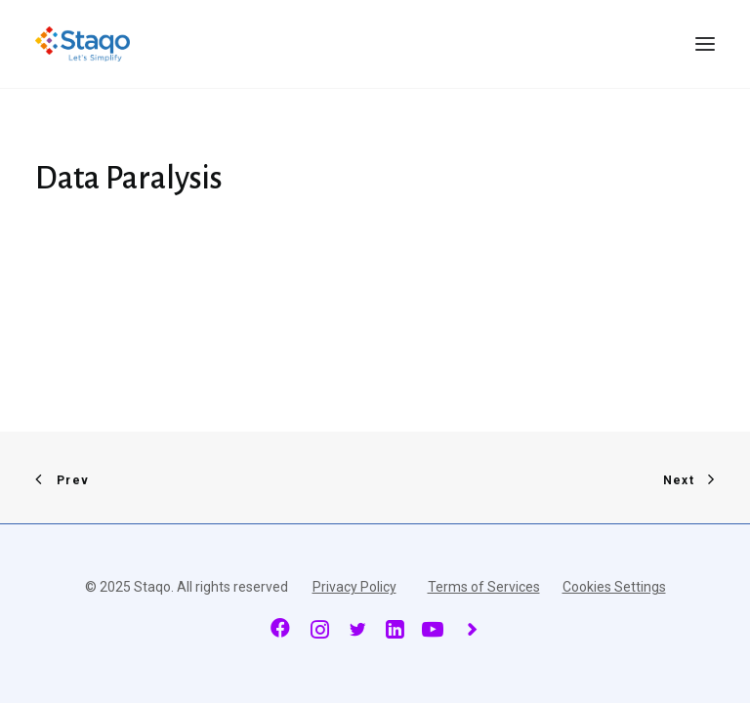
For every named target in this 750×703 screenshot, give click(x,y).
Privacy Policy (354, 587)
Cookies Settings (614, 587)
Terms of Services (484, 587)
